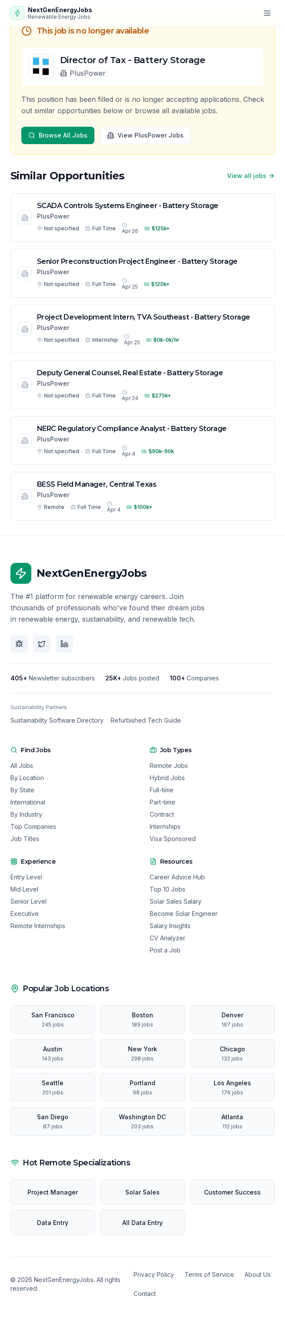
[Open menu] (267, 13)
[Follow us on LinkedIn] (64, 644)
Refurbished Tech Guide (146, 720)
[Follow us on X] (41, 644)
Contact (145, 1293)
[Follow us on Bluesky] (19, 644)
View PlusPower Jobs (145, 135)
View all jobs (251, 175)
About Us (258, 1274)
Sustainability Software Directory (57, 720)
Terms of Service (209, 1274)
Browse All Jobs (57, 135)
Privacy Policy (154, 1274)
